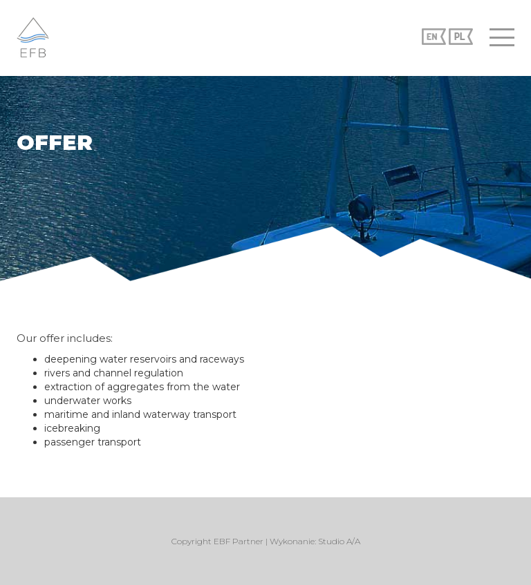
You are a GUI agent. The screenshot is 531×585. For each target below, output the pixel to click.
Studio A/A (339, 541)
